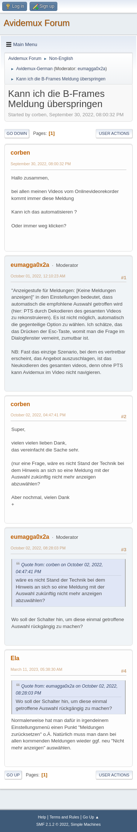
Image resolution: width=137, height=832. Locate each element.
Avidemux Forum (37, 23)
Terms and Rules (64, 817)
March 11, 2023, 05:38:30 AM (36, 669)
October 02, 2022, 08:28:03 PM (38, 548)
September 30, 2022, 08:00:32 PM (41, 164)
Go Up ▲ (91, 817)
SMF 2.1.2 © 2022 (52, 824)
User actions (114, 133)
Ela (15, 658)
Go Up (13, 775)
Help (42, 817)
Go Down (17, 133)
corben (20, 153)
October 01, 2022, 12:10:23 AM (38, 276)
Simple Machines (86, 824)
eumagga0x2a (92, 68)
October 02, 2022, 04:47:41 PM (38, 415)
